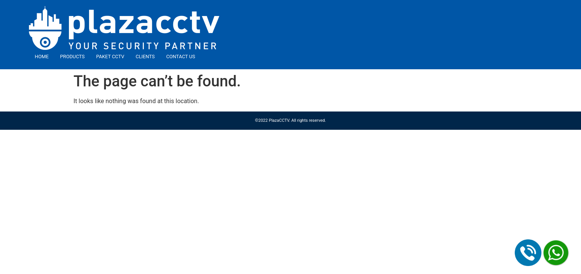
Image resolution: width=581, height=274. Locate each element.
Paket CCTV (110, 56)
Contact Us (180, 56)
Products (72, 56)
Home (41, 56)
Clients (145, 56)
